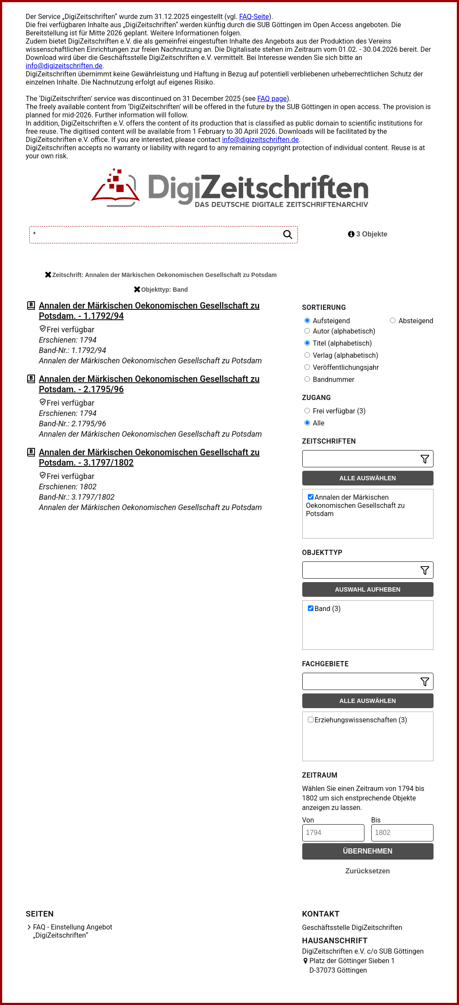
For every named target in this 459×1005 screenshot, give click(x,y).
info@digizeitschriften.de (64, 66)
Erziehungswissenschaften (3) (358, 720)
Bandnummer (329, 379)
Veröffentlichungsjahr (341, 367)
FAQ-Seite (254, 17)
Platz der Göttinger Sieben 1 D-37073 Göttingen (352, 965)
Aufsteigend (327, 321)
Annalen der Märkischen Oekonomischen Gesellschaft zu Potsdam (355, 505)
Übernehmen (368, 851)
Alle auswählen (367, 478)
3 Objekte (367, 234)
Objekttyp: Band (161, 289)
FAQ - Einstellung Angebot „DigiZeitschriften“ (73, 931)
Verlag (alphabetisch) (341, 355)
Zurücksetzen (367, 871)
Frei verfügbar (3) (335, 411)
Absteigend (412, 321)
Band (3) (324, 609)
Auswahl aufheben (368, 589)
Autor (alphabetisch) (340, 331)
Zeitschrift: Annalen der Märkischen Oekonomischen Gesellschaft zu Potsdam (161, 274)
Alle (314, 423)
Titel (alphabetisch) (338, 343)
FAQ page (272, 99)
